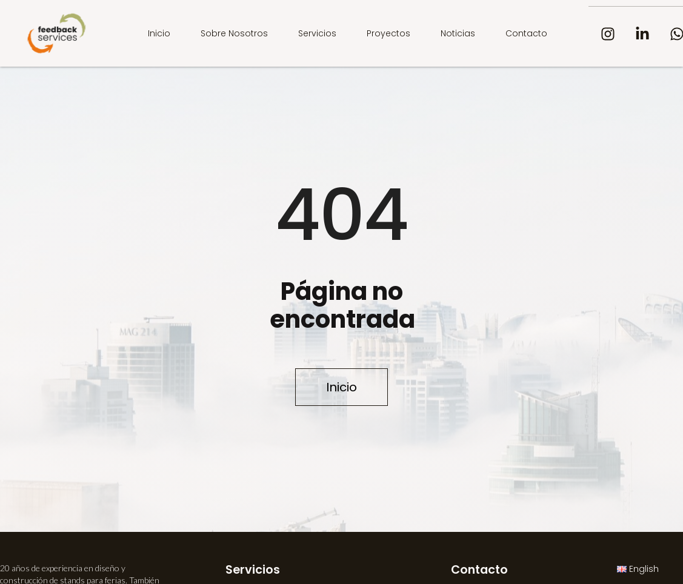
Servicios (317, 33)
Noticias (458, 33)
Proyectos (388, 33)
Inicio (159, 33)
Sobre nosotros (234, 33)
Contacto (526, 33)
